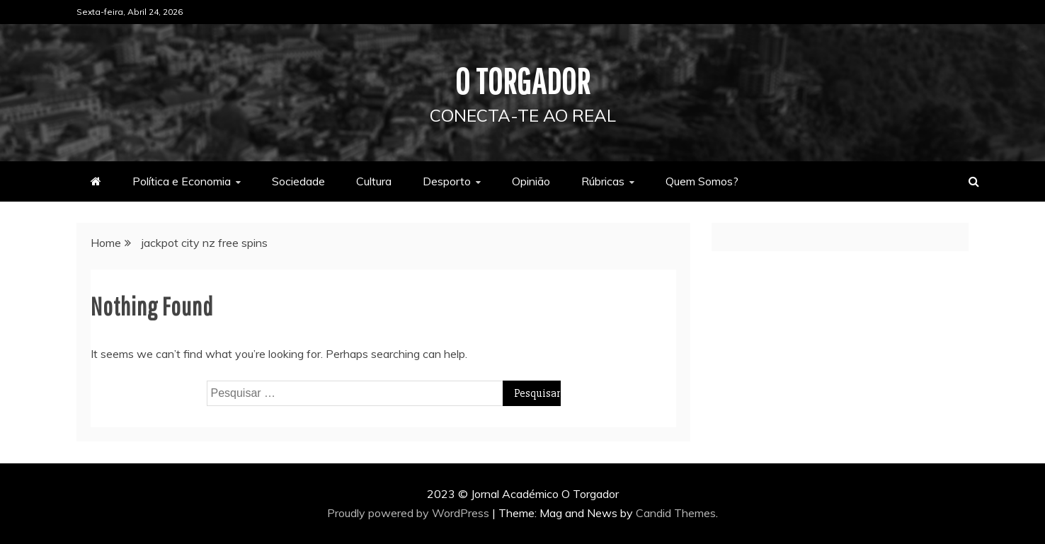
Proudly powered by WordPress (409, 513)
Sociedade (298, 181)
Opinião (531, 181)
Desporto (447, 181)
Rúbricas (602, 181)
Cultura (374, 181)
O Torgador (522, 80)
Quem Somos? (702, 181)
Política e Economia (181, 181)
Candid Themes (676, 513)
